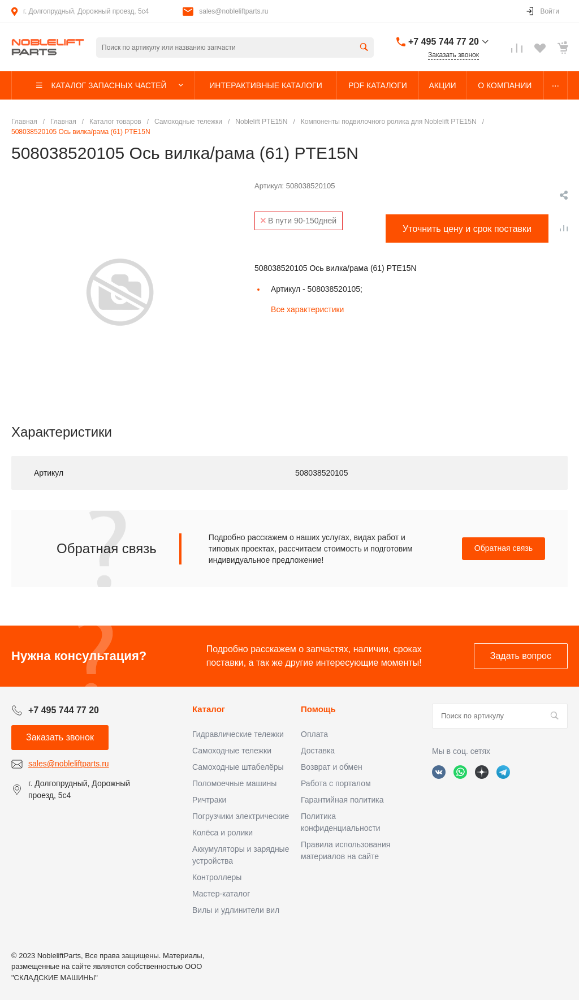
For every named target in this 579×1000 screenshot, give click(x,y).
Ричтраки (209, 799)
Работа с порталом (336, 783)
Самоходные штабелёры (238, 766)
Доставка (318, 750)
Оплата (314, 734)
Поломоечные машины (234, 783)
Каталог (208, 709)
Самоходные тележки (231, 750)
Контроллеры (216, 877)
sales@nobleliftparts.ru (233, 11)
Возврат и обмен (331, 766)
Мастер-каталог (221, 893)
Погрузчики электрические (240, 816)
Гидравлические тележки (238, 734)
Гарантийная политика (342, 799)
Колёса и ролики (222, 832)
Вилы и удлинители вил (235, 910)
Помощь (318, 709)
